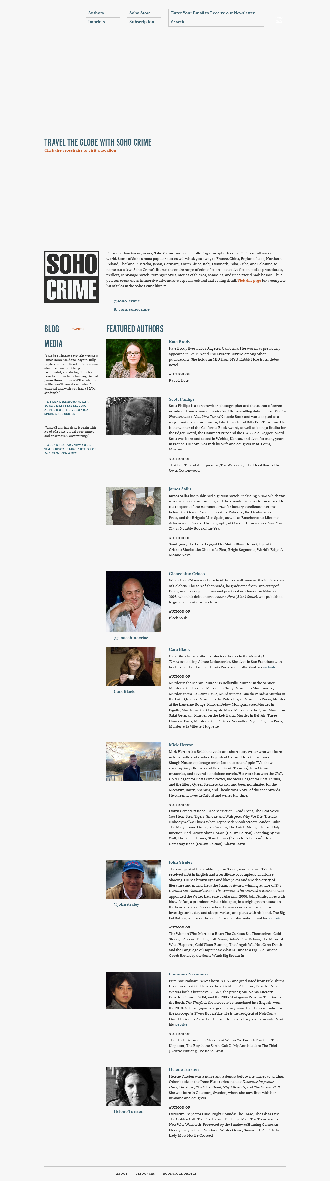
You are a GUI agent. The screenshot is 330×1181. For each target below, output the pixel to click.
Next (285, 81)
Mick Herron (181, 745)
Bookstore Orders (180, 1173)
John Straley (180, 862)
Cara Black (124, 691)
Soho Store (140, 13)
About (122, 1173)
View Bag (279, 20)
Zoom (58, 168)
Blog (51, 329)
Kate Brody (179, 341)
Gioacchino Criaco (187, 573)
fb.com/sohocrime (132, 309)
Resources (145, 1173)
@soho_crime (127, 301)
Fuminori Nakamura (189, 974)
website (269, 667)
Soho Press (61, 17)
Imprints (96, 21)
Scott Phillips (181, 399)
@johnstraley (126, 904)
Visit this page (249, 280)
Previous (44, 81)
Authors (96, 13)
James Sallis (180, 489)
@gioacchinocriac (131, 637)
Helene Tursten (129, 1111)
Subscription (141, 21)
